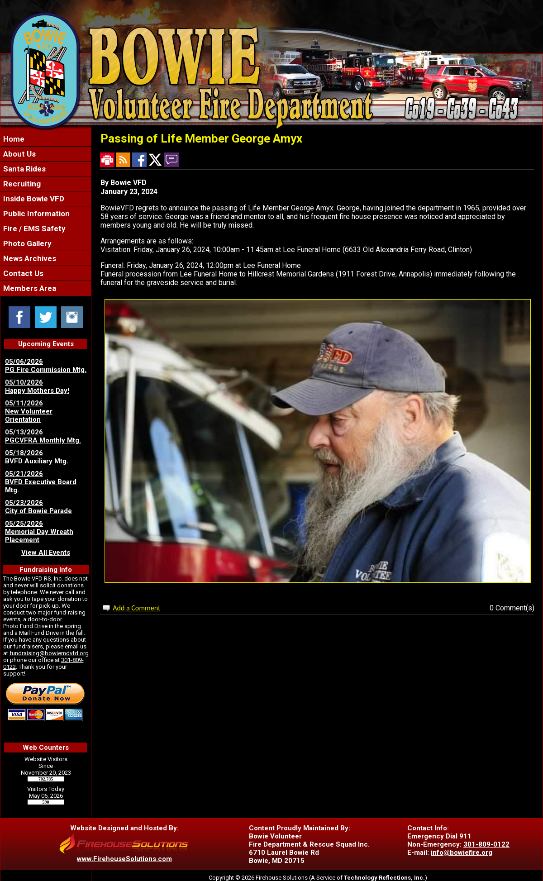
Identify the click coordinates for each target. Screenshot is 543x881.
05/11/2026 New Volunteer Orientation (28, 411)
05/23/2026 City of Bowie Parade (38, 507)
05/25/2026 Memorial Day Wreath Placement (39, 531)
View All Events (45, 552)
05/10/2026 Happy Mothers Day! (37, 386)
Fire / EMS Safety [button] (33, 228)
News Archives (28, 258)
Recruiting (21, 183)
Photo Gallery (26, 243)
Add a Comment (136, 608)
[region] (45, 213)
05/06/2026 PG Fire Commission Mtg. (45, 365)
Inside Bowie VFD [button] (32, 198)
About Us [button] (18, 153)
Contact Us (22, 273)
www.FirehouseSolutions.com (124, 859)
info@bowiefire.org (461, 852)
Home (12, 138)
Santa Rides (23, 168)
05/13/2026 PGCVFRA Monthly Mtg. (43, 436)
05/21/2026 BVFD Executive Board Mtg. (40, 482)
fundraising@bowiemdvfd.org (49, 653)
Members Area (28, 288)
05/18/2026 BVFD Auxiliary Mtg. (36, 457)
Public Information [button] (35, 213)
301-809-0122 (486, 844)
